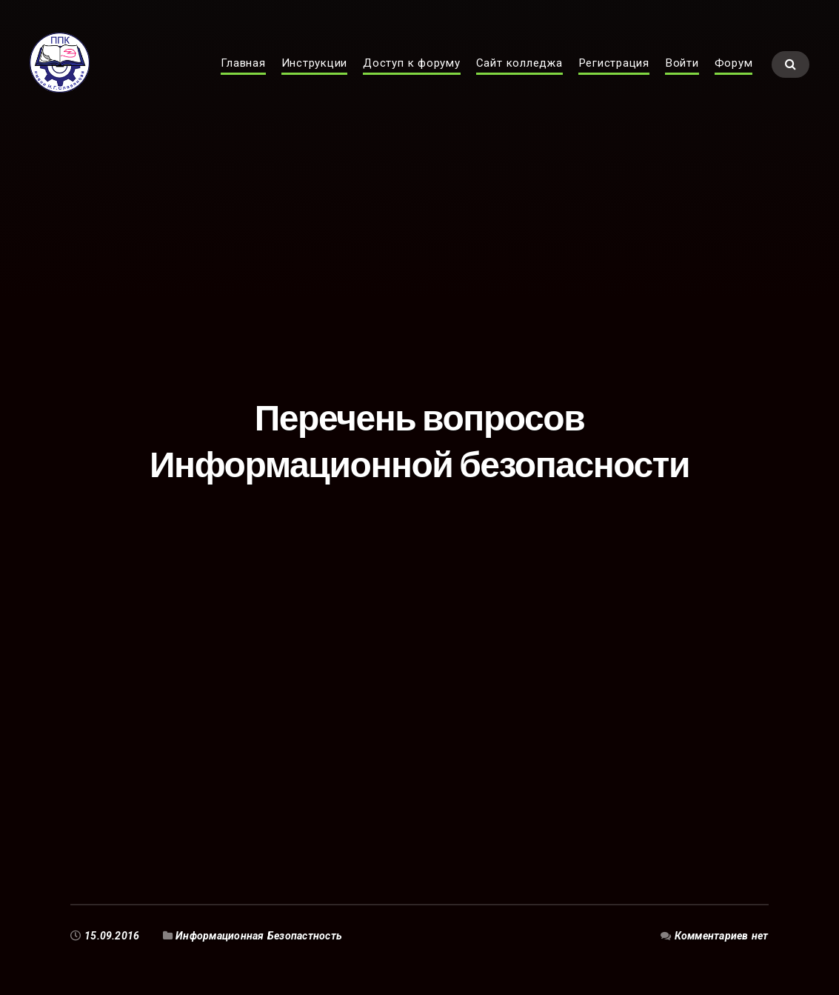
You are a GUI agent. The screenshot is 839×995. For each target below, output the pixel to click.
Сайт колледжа (519, 78)
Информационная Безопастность (259, 936)
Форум (734, 78)
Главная (243, 78)
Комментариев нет (722, 936)
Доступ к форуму (412, 78)
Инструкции (314, 78)
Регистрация (613, 78)
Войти (682, 78)
